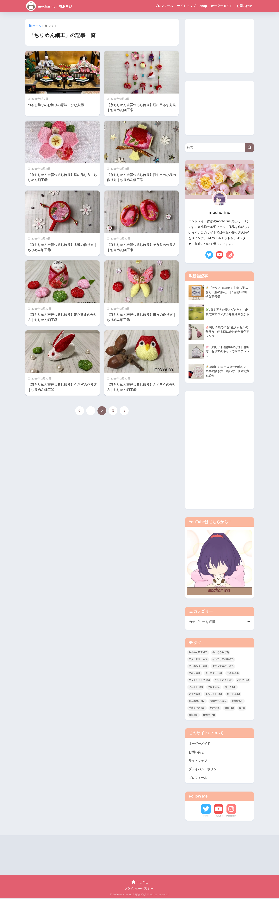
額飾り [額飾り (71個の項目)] (209, 715)
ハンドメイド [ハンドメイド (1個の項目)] (223, 680)
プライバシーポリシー (205, 769)
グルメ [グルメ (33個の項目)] (195, 673)
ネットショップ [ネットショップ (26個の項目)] (199, 680)
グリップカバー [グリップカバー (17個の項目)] (222, 666)
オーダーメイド (221, 6)
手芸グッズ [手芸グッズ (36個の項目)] (197, 708)
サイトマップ (186, 6)
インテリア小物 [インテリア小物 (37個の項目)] (222, 659)
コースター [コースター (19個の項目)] (213, 673)
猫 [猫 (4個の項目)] (242, 708)
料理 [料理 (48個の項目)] (215, 708)
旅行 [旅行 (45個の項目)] (229, 708)
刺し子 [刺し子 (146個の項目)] (233, 694)
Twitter (206, 816)
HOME (139, 882)
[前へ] (79, 410)
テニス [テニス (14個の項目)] (233, 673)
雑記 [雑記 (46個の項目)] (193, 715)
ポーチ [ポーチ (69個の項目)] (230, 687)
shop (203, 6)
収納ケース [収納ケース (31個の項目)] (218, 701)
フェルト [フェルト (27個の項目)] (196, 687)
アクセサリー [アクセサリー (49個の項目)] (198, 659)
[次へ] (124, 410)
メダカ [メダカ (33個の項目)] (195, 694)
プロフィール (164, 6)
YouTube (218, 816)
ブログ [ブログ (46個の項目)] (214, 687)
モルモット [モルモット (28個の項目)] (213, 694)
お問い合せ (244, 6)
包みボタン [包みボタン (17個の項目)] (197, 701)
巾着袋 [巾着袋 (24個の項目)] (237, 701)
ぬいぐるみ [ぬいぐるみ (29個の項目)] (220, 652)
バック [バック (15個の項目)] (243, 680)
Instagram (231, 816)
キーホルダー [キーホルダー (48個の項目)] (198, 666)
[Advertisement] (219, 46)
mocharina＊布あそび (56, 6)
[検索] (249, 147)
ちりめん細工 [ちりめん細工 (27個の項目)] (198, 652)
